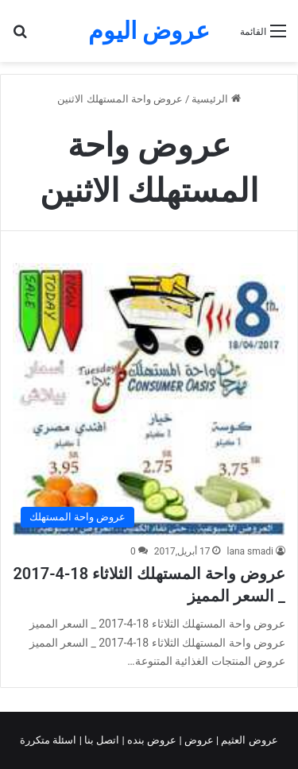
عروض (199, 740)
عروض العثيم (248, 740)
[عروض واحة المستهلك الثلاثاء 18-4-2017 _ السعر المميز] (149, 399)
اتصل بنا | (100, 740)
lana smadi (249, 551)
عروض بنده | (151, 740)
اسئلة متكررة (49, 740)
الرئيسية (216, 99)
